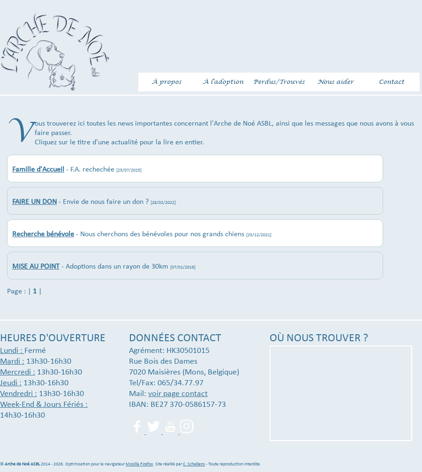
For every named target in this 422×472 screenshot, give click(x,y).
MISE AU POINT (36, 266)
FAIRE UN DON (34, 202)
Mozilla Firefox (139, 464)
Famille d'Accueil (38, 169)
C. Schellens (194, 464)
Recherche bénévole (43, 234)
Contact (391, 82)
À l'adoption (223, 82)
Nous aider (335, 82)
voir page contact (178, 394)
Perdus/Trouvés (279, 82)
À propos (166, 82)
